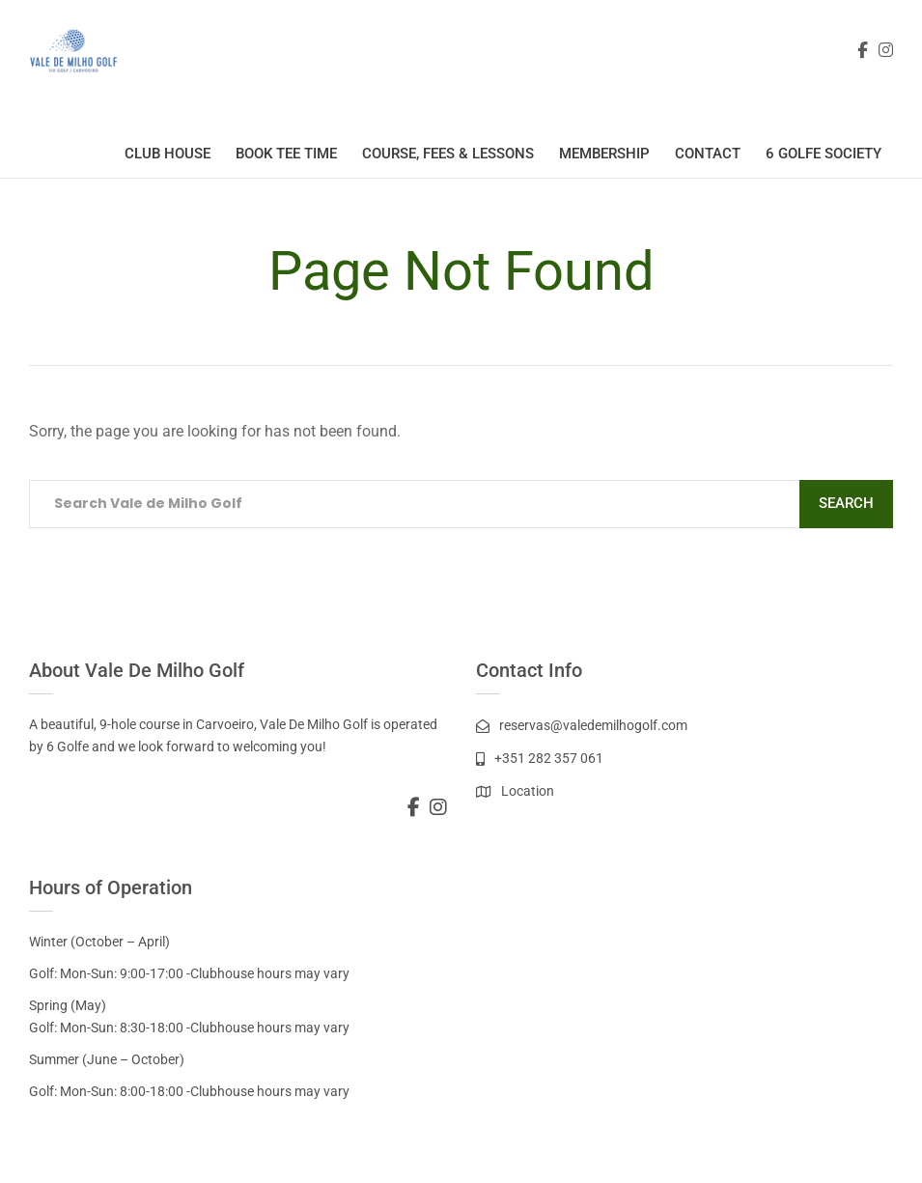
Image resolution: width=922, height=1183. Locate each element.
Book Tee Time (286, 153)
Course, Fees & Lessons (448, 153)
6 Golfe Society (823, 153)
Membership (604, 153)
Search (846, 503)
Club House (167, 153)
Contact (707, 153)
